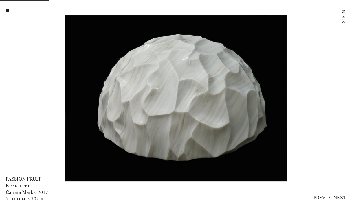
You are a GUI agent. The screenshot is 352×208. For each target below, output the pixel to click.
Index (343, 15)
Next (339, 197)
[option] (176, 104)
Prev (320, 197)
